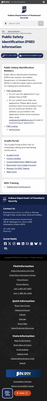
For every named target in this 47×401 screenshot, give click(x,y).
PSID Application (14, 90)
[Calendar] (31, 243)
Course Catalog (14, 158)
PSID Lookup (12, 126)
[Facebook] (5, 243)
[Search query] (22, 23)
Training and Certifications (18, 187)
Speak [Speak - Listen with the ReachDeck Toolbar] (22, 393)
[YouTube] (18, 243)
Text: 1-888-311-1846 (22, 293)
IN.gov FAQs (22, 324)
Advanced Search (22, 310)
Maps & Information (22, 340)
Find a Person (22, 280)
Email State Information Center (22, 275)
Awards (23, 363)
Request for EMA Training (18, 168)
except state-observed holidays (29, 215)
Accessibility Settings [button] (22, 381)
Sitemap (22, 319)
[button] (44, 2)
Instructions (14, 129)
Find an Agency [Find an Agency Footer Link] (22, 284)
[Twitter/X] (9, 243)
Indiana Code (22, 354)
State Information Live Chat (22, 271)
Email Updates (23, 349)
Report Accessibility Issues (22, 386)
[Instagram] (14, 243)
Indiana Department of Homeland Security (24, 16)
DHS (3, 31)
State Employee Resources (22, 328)
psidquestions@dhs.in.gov (21, 120)
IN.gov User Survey (22, 306)
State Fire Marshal (14, 31)
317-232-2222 (9, 229)
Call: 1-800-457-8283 (22, 289)
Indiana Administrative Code (22, 358)
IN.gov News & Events (22, 345)
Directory (7, 231)
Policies (22, 314)
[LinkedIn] (23, 243)
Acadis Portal (13, 155)
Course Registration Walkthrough (22, 162)
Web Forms (12, 172)
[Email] (27, 243)
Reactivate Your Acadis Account (21, 165)
